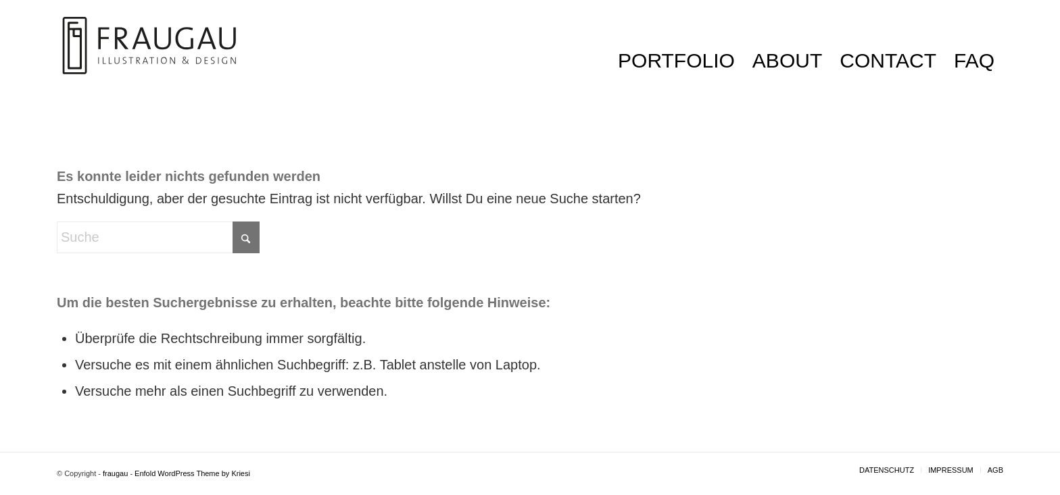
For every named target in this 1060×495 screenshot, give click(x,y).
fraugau (115, 473)
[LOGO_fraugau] (149, 61)
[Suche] (158, 237)
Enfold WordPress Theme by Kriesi (192, 473)
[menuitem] (676, 61)
